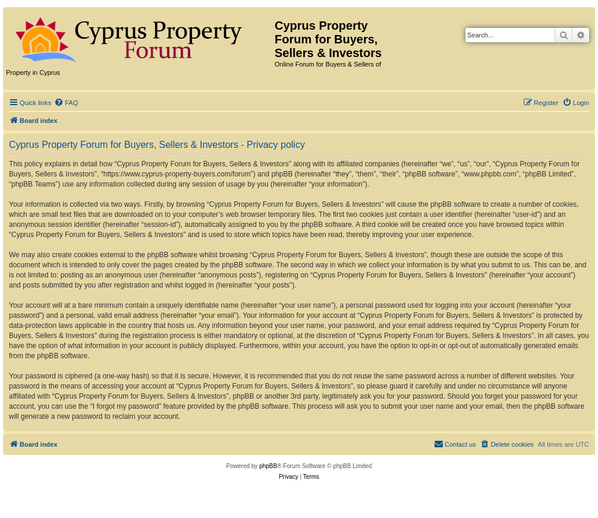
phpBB (268, 466)
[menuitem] (66, 103)
